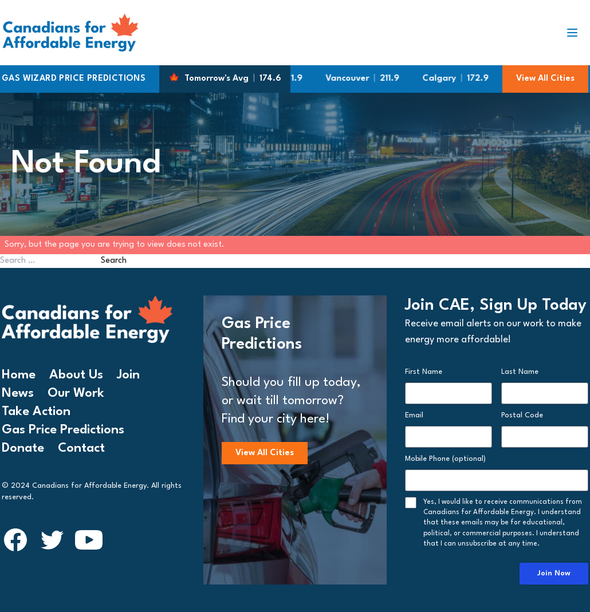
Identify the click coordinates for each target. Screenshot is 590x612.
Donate (23, 448)
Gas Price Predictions (63, 430)
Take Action (36, 411)
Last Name (519, 372)
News (18, 393)
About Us (76, 375)
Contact (81, 448)
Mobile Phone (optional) (445, 459)
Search (114, 260)
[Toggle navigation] (576, 33)
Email (414, 415)
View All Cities (545, 78)
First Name (423, 372)
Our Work (76, 393)
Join (128, 375)
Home (19, 375)
